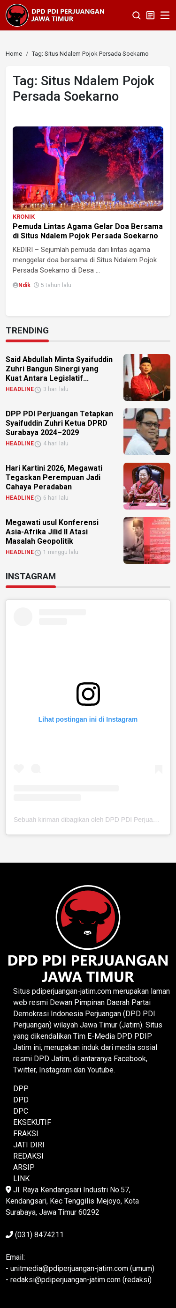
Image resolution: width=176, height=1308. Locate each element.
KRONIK (24, 216)
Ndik (24, 285)
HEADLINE (20, 389)
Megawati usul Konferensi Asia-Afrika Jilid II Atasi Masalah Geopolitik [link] (52, 532)
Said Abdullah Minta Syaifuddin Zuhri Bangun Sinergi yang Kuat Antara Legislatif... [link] (59, 369)
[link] (14, 53)
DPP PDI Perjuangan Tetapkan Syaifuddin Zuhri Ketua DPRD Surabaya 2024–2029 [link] (59, 423)
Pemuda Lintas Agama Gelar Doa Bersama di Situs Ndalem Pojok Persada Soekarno (88, 231)
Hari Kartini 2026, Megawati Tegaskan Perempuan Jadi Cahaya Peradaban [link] (54, 477)
